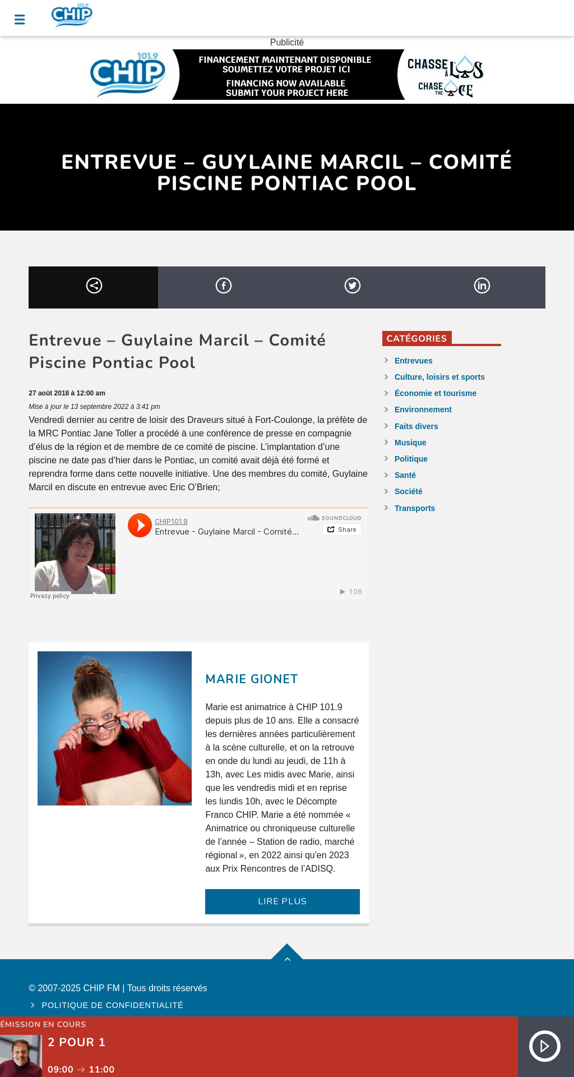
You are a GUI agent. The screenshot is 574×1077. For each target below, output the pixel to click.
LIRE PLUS (282, 901)
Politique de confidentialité (113, 1005)
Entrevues (414, 360)
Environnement (423, 409)
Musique (411, 442)
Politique (411, 458)
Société (409, 491)
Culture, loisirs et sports (440, 376)
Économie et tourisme (435, 393)
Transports (415, 508)
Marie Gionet (251, 679)
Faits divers (416, 426)
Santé (405, 475)
